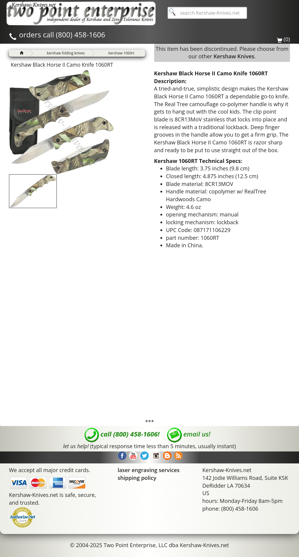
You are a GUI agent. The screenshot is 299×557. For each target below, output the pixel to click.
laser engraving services (149, 470)
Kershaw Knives (234, 56)
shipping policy (137, 477)
